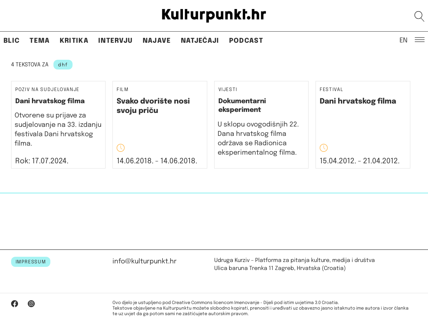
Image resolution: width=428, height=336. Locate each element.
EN (404, 40)
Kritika (74, 41)
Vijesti (228, 90)
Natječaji (200, 41)
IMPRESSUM (31, 262)
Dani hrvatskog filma (50, 101)
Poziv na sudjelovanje (47, 89)
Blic (11, 41)
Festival (331, 90)
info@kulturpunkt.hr (144, 261)
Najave (157, 41)
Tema (40, 41)
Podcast (246, 41)
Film (123, 90)
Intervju (115, 41)
